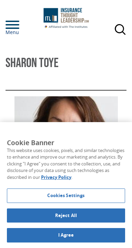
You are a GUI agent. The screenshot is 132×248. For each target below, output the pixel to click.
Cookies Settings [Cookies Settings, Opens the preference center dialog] (65, 195)
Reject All (66, 215)
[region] (66, 185)
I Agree (66, 235)
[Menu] (23, 24)
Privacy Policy (56, 177)
